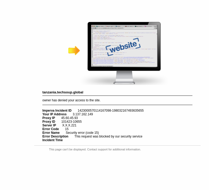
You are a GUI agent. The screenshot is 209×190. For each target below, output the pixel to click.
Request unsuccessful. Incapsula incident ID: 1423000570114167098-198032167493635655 (104, 95)
